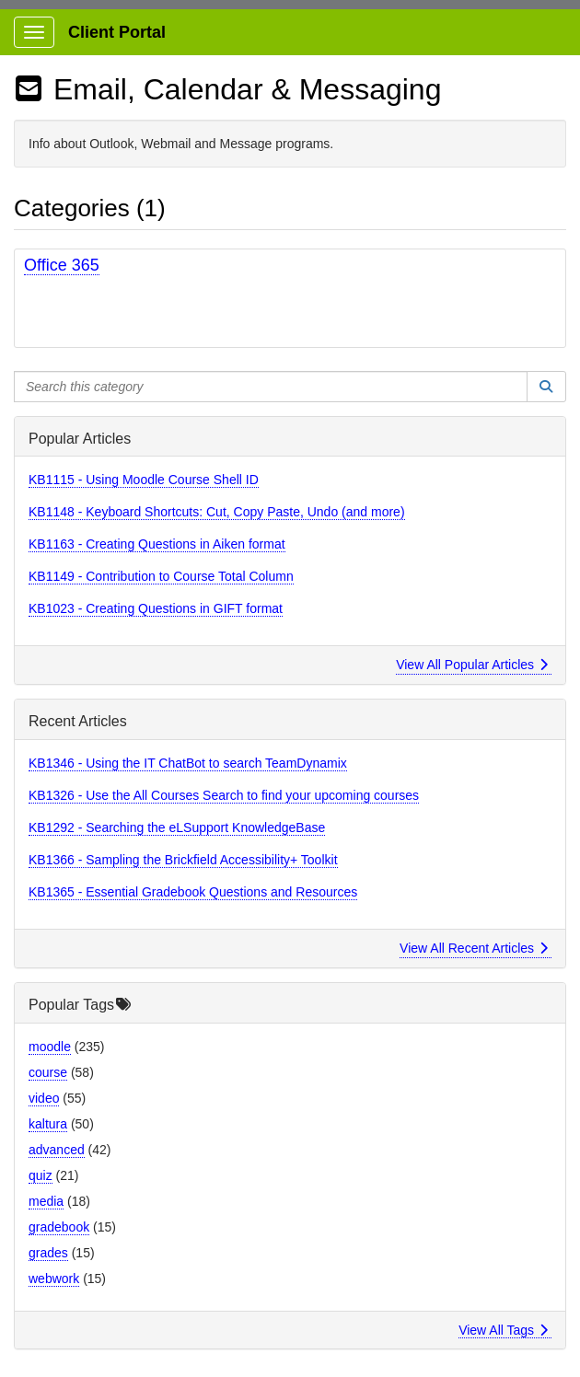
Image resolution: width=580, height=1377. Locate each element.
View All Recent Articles (474, 948)
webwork (54, 1278)
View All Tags (503, 1330)
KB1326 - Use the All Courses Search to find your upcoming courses (224, 795)
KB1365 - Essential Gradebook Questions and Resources (193, 892)
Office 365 (61, 265)
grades (48, 1252)
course (48, 1072)
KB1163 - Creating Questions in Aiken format (157, 544)
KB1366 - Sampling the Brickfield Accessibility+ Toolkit (183, 859)
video (44, 1098)
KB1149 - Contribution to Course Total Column (161, 576)
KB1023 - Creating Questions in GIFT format (156, 608)
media (46, 1201)
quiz (40, 1175)
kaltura (48, 1124)
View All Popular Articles (472, 664)
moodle (50, 1046)
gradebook (59, 1227)
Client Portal (117, 32)
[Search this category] (271, 386)
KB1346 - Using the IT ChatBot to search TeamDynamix (188, 763)
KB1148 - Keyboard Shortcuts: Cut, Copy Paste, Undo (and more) (217, 511)
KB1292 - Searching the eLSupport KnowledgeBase (177, 827)
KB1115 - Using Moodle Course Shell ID (144, 479)
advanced (57, 1149)
